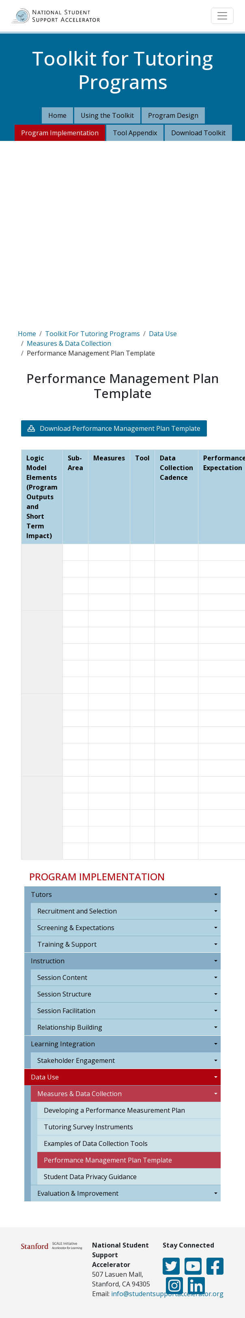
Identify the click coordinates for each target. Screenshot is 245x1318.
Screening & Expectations (75, 927)
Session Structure (64, 994)
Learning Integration (63, 1043)
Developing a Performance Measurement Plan (114, 1110)
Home (57, 115)
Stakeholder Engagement (76, 1060)
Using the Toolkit (107, 115)
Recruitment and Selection (77, 911)
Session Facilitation (66, 1010)
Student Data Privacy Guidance (90, 1176)
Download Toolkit (198, 132)
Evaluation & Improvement (77, 1193)
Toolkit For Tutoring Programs (92, 333)
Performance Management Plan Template (108, 1160)
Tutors (41, 894)
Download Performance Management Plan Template (120, 428)
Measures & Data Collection (69, 343)
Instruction (47, 960)
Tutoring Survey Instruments (88, 1126)
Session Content (62, 977)
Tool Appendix (135, 132)
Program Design (173, 115)
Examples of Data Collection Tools (96, 1143)
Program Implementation (60, 132)
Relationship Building (69, 1027)
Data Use (163, 333)
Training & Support (67, 944)
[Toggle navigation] (222, 16)
